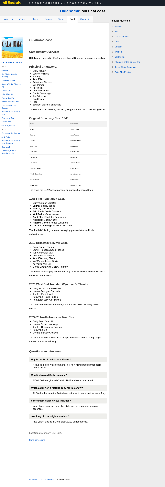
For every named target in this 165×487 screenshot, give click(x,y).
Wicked (118, 52)
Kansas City (6, 90)
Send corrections (37, 440)
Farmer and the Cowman (11, 133)
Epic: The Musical (123, 72)
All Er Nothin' (6, 137)
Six (116, 31)
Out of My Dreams (8, 126)
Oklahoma (69, 11)
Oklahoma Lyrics (12, 62)
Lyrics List (8, 19)
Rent (117, 41)
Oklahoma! (6, 147)
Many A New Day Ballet (10, 102)
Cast (72, 19)
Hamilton (119, 26)
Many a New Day (8, 98)
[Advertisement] (54, 30)
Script (61, 19)
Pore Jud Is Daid (8, 118)
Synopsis (85, 19)
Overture (5, 70)
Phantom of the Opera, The (127, 62)
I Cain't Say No (7, 94)
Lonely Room (7, 122)
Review (49, 19)
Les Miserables (122, 36)
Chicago (119, 46)
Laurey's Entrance (8, 80)
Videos (22, 19)
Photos (35, 19)
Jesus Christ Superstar (125, 67)
